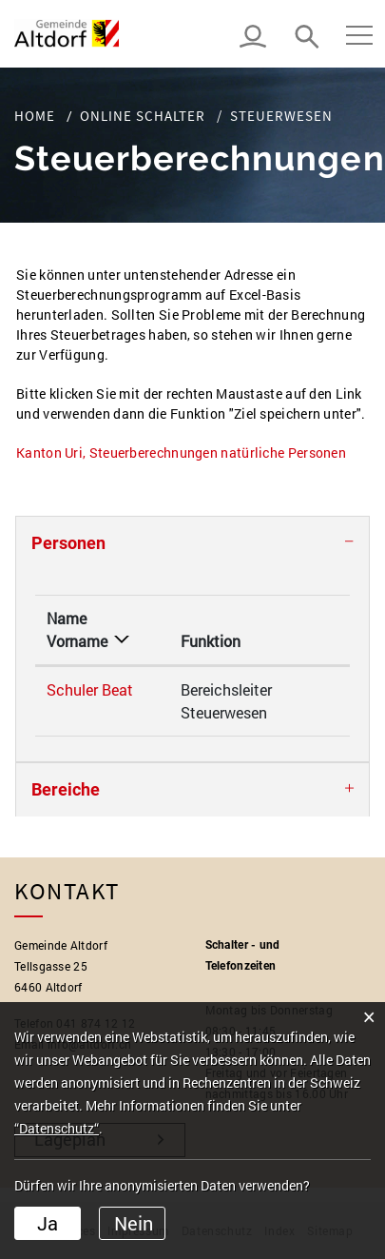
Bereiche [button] (65, 789)
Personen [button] (68, 543)
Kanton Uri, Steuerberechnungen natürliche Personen (189, 452)
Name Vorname (77, 629)
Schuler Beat (90, 689)
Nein (133, 1222)
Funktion (211, 641)
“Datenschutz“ (56, 1128)
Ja (47, 1222)
